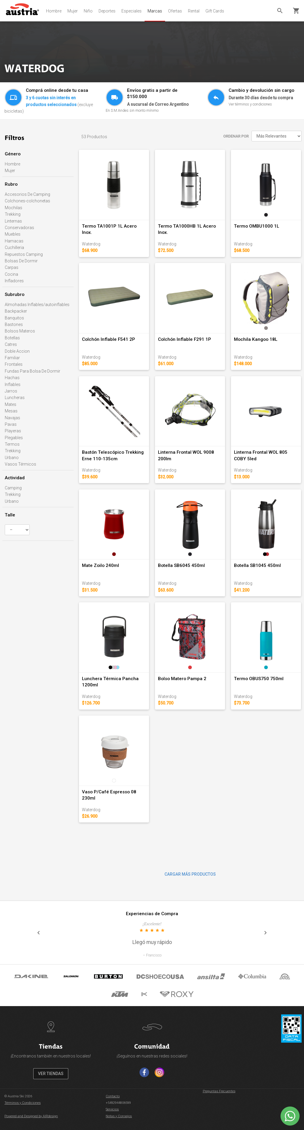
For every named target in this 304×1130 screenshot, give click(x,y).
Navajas (12, 417)
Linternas (13, 221)
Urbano (12, 457)
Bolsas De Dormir (21, 261)
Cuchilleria (14, 247)
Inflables (12, 384)
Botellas (12, 337)
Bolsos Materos (20, 331)
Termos (12, 444)
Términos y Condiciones (22, 1103)
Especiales (131, 11)
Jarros (11, 391)
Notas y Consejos (119, 1116)
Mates (10, 404)
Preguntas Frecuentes (219, 1091)
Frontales (14, 364)
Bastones (14, 324)
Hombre (53, 11)
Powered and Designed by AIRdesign (31, 1116)
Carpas (11, 267)
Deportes (107, 11)
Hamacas (14, 241)
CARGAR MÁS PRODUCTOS (190, 874)
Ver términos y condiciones (250, 104)
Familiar (12, 357)
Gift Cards (214, 11)
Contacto (113, 1096)
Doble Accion (17, 351)
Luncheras (15, 397)
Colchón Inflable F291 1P (184, 339)
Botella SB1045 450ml (257, 565)
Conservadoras (19, 227)
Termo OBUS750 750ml (259, 678)
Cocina (11, 274)
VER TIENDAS (51, 1073)
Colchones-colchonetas (27, 200)
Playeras (13, 430)
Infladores (14, 280)
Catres (11, 344)
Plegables (14, 437)
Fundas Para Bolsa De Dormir (32, 371)
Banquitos (14, 318)
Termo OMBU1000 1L (256, 226)
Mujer (72, 11)
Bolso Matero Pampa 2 (182, 678)
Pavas (11, 424)
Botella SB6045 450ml (181, 565)
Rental (194, 11)
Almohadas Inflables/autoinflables (37, 304)
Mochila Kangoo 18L (255, 339)
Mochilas (13, 207)
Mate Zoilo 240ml (100, 565)
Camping (13, 488)
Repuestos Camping (24, 254)
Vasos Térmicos (20, 464)
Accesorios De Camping (27, 194)
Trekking (12, 214)
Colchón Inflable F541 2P (108, 339)
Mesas (11, 411)
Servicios (112, 1109)
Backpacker (16, 311)
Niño (88, 11)
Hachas (12, 377)
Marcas (155, 11)
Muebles (12, 234)
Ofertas (175, 11)
